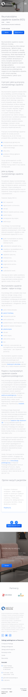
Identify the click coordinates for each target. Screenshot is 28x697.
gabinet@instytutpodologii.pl (10, 677)
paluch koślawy (8, 313)
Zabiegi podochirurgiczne (8, 649)
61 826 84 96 (6, 680)
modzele (21, 403)
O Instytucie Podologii (7, 643)
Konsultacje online (6, 652)
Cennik (3, 655)
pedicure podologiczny (8, 395)
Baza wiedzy (4, 658)
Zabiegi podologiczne (7, 646)
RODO (11, 691)
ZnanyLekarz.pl (19, 32)
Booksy (7, 32)
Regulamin (3, 693)
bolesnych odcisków (13, 364)
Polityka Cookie (4, 691)
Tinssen (25, 690)
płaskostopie (7, 329)
